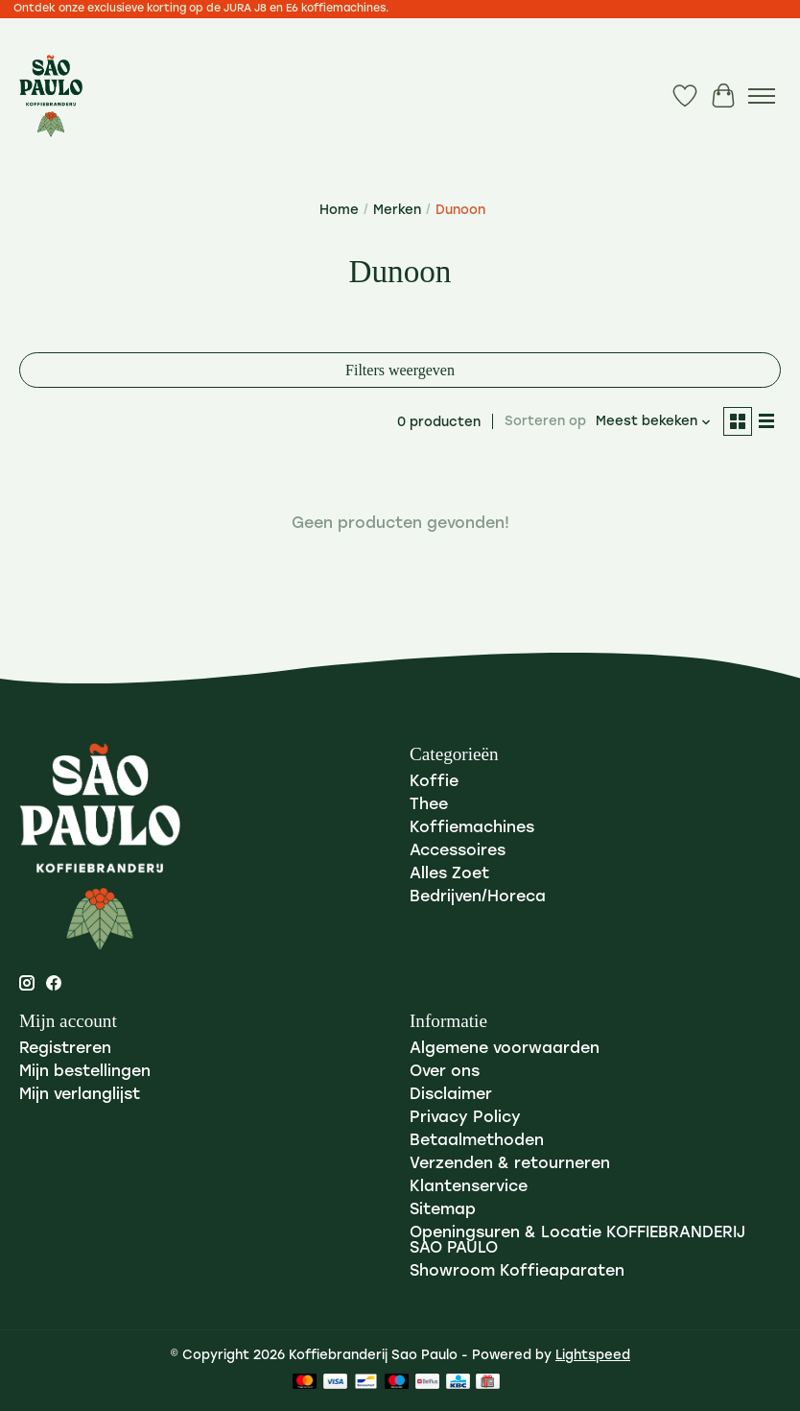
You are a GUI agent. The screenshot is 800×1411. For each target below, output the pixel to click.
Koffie (434, 782)
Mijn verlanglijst (79, 1095)
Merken (397, 210)
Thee (429, 805)
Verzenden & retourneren (510, 1164)
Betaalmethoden (477, 1141)
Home (339, 210)
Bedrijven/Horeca (478, 897)
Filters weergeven (400, 370)
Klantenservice (469, 1187)
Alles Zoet (449, 874)
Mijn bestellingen (85, 1072)
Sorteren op (545, 422)
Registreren (65, 1049)
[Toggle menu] (761, 96)
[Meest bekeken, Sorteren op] (654, 422)
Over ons (445, 1072)
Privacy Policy (465, 1118)
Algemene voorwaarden (505, 1049)
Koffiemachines (472, 828)
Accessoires (458, 851)
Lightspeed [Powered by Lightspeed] (592, 1356)
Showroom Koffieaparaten (517, 1271)
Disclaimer (451, 1095)
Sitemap (443, 1210)
